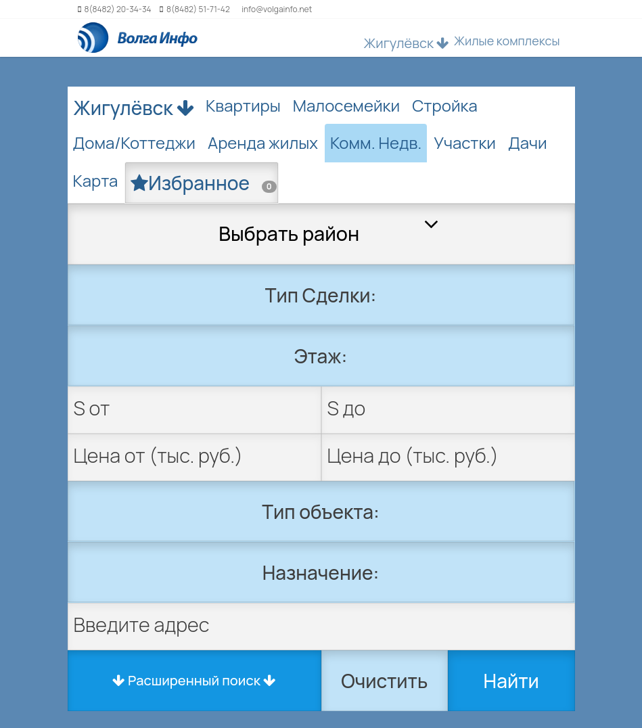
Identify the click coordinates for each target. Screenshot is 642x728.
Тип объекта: (321, 511)
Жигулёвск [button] (406, 43)
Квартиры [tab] (243, 105)
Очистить (384, 680)
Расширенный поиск (194, 680)
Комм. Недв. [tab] (375, 142)
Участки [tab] (465, 142)
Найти (511, 680)
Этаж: (320, 356)
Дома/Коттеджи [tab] (134, 142)
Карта (95, 180)
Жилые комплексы (507, 40)
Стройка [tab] (445, 105)
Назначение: (321, 572)
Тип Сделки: (321, 295)
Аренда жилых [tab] (263, 142)
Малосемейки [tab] (346, 105)
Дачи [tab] (527, 142)
